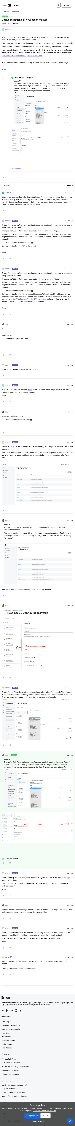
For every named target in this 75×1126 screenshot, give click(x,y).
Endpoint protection (9, 1089)
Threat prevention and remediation (15, 1092)
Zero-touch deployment (11, 1063)
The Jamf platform (9, 1059)
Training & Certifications (11, 1025)
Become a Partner (8, 1040)
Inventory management (10, 1074)
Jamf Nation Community (11, 1029)
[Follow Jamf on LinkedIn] (7, 1010)
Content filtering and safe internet (14, 1096)
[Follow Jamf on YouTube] (12, 1010)
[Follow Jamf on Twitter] (3, 1011)
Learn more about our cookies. (44, 1111)
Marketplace (6, 1037)
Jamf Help (5, 1022)
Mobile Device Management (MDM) (15, 1066)
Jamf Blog (5, 1033)
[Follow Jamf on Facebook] (21, 1010)
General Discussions (11, 11)
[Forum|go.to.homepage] (13, 5)
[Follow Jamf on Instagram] (16, 1010)
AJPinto (8, 193)
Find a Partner (7, 1044)
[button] (4, 6)
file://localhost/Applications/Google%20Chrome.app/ (22, 56)
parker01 (8, 957)
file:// (30, 390)
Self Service (6, 1081)
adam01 (8, 30)
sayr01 (7, 324)
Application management (11, 1070)
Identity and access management (14, 1085)
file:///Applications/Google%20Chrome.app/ (29, 299)
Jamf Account (7, 1048)
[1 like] (10, 859)
